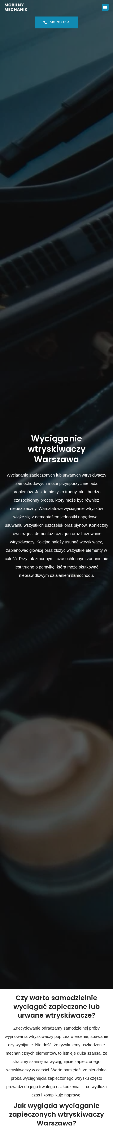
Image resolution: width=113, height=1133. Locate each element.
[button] (105, 7)
